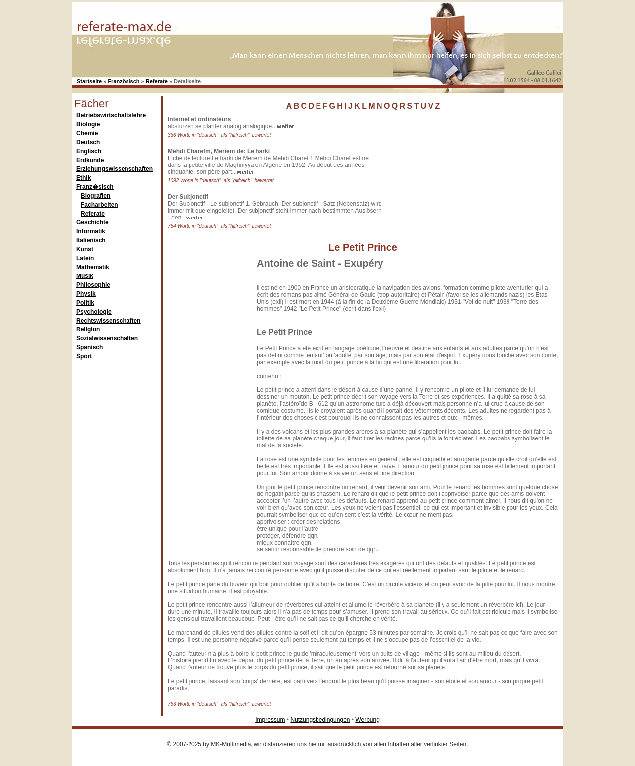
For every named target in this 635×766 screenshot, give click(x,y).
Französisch (123, 81)
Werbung (367, 719)
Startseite (89, 81)
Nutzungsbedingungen (320, 719)
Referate (157, 81)
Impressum (270, 719)
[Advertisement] (458, 178)
